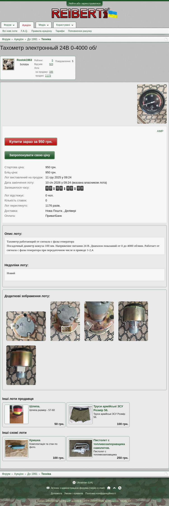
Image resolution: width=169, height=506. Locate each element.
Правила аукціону (41, 31)
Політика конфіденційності (100, 493)
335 (51, 72)
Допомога (56, 493)
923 (51, 64)
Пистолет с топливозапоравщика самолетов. (109, 443)
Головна (108, 488)
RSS (119, 488)
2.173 (48, 76)
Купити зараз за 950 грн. (30, 142)
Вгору (114, 488)
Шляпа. (34, 406)
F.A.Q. (24, 31)
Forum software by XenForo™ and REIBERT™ (84, 501)
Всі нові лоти (9, 31)
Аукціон (26, 25)
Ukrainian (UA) (85, 482)
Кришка (34, 440)
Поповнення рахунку (80, 31)
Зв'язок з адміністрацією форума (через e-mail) (78, 488)
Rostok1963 (24, 60)
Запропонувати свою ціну (29, 155)
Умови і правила (73, 493)
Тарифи (60, 31)
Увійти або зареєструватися (84, 3)
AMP (160, 131)
